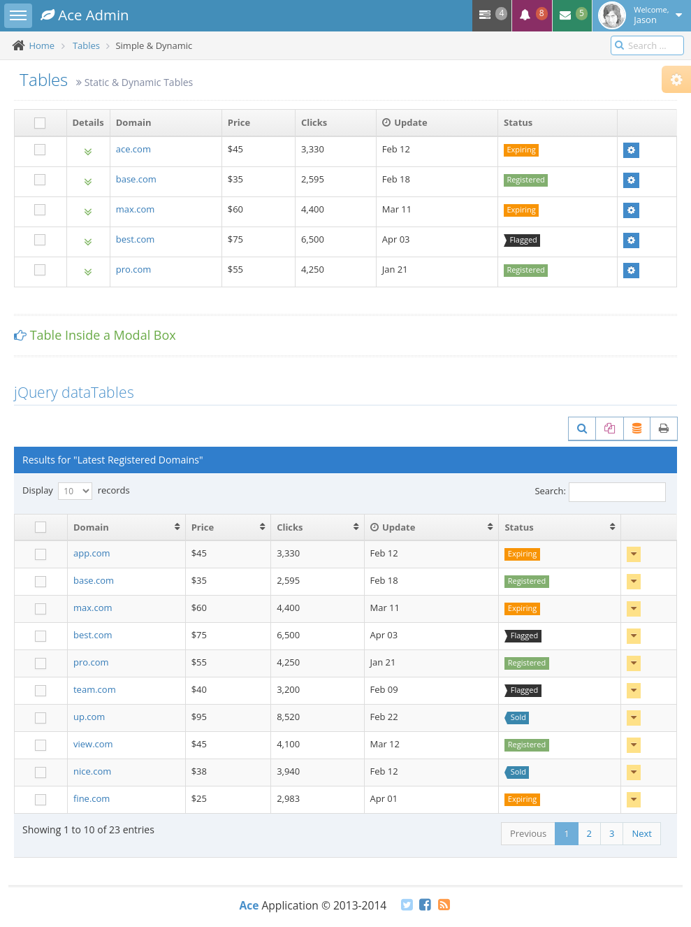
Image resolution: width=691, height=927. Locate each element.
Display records (76, 491)
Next (642, 833)
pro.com (134, 269)
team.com (94, 689)
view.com (93, 744)
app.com (91, 553)
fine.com (91, 798)
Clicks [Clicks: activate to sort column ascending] (290, 527)
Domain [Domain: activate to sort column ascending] (91, 527)
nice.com (92, 771)
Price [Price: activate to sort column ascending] (202, 527)
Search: (600, 492)
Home (41, 45)
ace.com (133, 149)
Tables (86, 45)
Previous (528, 833)
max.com (135, 209)
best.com (135, 239)
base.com (136, 179)
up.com (89, 716)
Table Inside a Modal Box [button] (103, 334)
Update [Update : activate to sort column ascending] (393, 527)
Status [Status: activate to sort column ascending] (518, 527)
